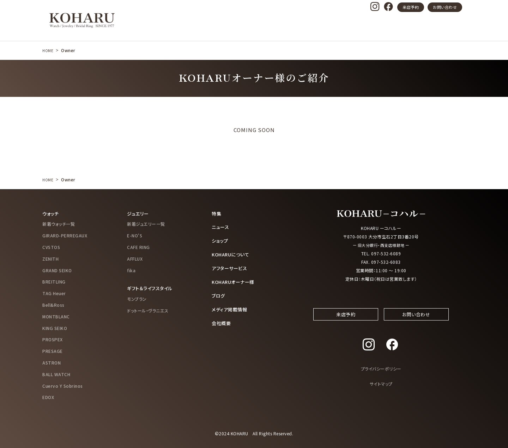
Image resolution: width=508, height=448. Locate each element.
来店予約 (411, 7)
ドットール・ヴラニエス (148, 310)
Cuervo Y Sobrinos (62, 385)
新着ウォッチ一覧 (58, 224)
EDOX (48, 397)
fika (131, 270)
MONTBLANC (56, 316)
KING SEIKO (54, 328)
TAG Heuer (54, 293)
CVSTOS (51, 247)
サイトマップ (381, 390)
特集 (217, 213)
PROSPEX (52, 339)
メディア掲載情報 (231, 307)
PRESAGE (52, 351)
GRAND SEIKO (57, 270)
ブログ (219, 294)
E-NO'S (134, 235)
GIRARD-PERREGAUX (64, 235)
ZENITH (50, 258)
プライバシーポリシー (381, 375)
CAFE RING (138, 247)
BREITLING (54, 282)
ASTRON (51, 362)
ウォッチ (51, 213)
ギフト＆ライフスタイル (151, 288)
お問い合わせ (445, 7)
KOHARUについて (232, 253)
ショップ (220, 240)
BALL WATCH (56, 374)
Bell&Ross (53, 304)
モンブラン (137, 298)
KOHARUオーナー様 (235, 280)
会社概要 (222, 320)
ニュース (221, 226)
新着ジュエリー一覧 (146, 224)
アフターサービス (231, 266)
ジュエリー (138, 213)
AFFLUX (135, 258)
